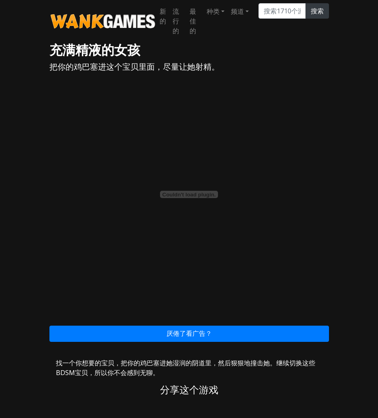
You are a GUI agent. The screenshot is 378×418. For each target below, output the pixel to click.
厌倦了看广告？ (189, 333)
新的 (163, 16)
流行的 (176, 21)
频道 (237, 11)
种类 (213, 11)
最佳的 (193, 21)
